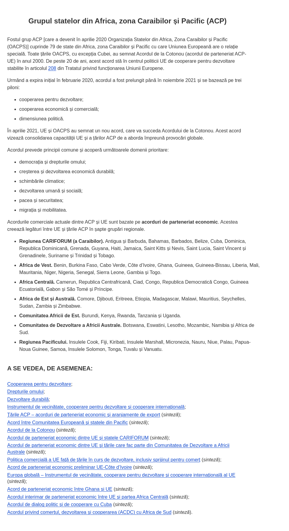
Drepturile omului (25, 391)
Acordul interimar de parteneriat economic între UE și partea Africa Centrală (87, 496)
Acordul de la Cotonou (31, 430)
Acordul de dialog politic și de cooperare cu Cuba (59, 504)
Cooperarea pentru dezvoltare (39, 384)
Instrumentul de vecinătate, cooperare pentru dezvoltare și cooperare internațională (96, 406)
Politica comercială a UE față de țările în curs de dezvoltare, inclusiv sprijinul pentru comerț (103, 459)
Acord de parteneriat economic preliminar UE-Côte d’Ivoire (69, 467)
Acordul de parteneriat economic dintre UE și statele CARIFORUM (78, 437)
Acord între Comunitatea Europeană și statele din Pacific (67, 422)
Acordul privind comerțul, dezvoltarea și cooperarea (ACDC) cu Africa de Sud (89, 512)
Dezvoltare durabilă (28, 399)
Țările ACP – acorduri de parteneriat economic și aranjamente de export (83, 414)
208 (52, 68)
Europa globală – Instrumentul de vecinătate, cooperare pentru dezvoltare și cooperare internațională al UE (121, 475)
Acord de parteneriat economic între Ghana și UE (59, 489)
